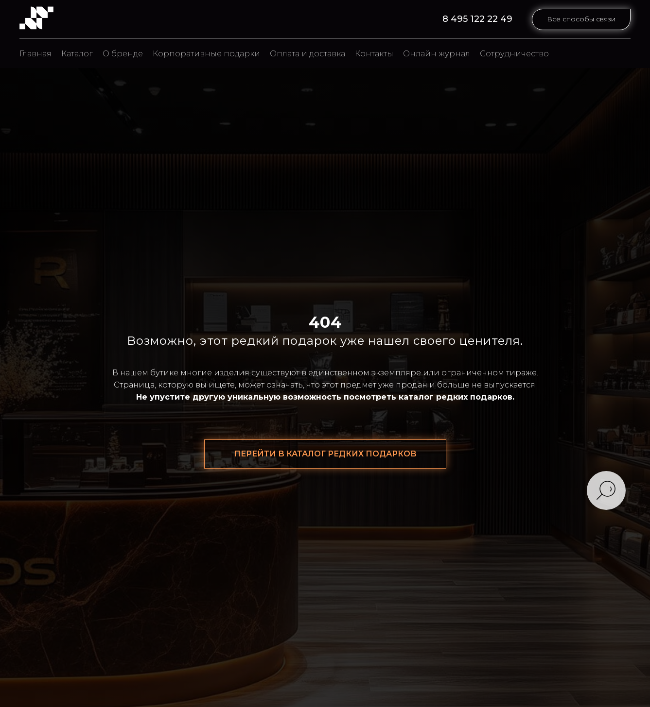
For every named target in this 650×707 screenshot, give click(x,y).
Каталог (77, 53)
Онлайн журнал (436, 53)
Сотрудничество (514, 53)
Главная (35, 53)
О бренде (123, 53)
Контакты (374, 53)
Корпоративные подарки (206, 53)
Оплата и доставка (307, 53)
